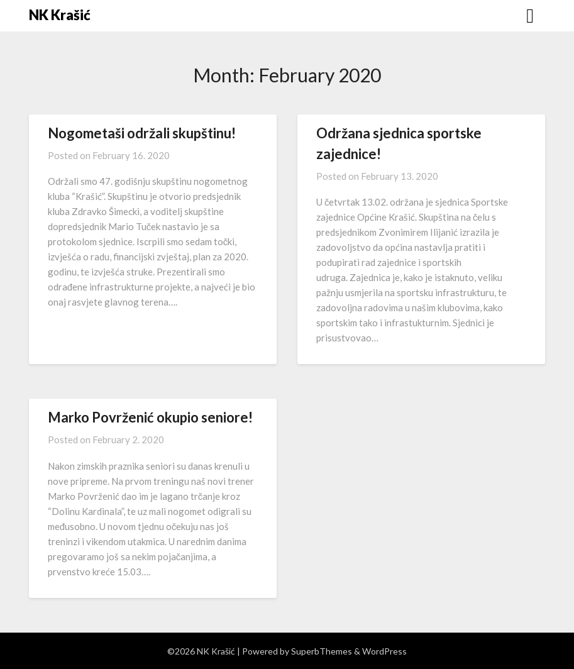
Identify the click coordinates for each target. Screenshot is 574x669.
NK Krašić (60, 14)
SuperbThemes (321, 651)
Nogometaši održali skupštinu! (142, 132)
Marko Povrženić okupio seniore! (150, 417)
